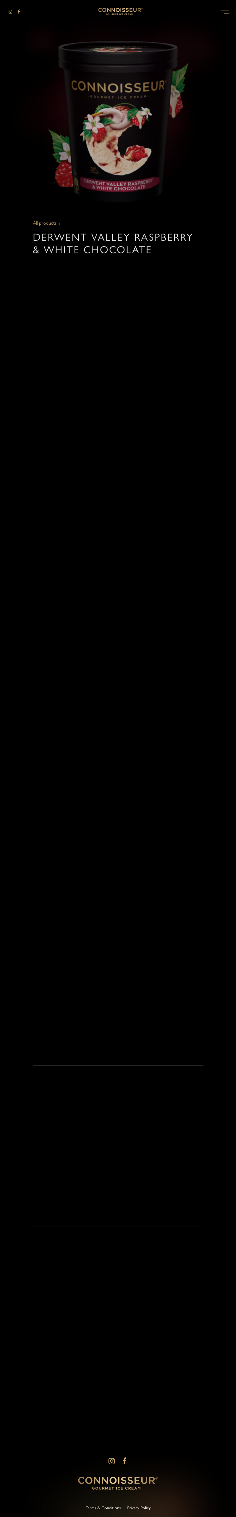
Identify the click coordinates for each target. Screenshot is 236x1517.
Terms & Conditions (103, 1507)
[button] (225, 10)
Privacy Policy (139, 1507)
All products (45, 226)
